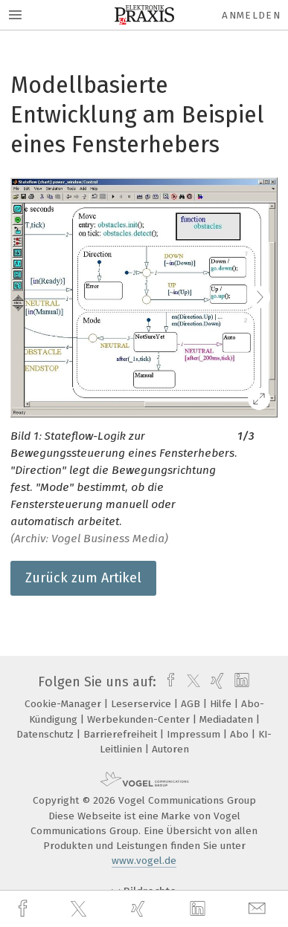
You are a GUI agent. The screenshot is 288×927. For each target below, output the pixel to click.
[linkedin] (199, 909)
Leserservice (142, 703)
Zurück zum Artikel (83, 578)
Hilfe (222, 703)
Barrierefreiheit (121, 734)
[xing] (139, 909)
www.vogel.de (144, 860)
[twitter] (80, 909)
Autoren (170, 749)
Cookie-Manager (64, 703)
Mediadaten (227, 719)
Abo (241, 734)
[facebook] (25, 908)
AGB (192, 703)
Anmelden (251, 15)
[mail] (259, 908)
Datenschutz (46, 734)
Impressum (195, 734)
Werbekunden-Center (140, 719)
